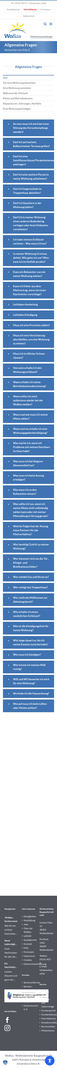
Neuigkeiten (28, 916)
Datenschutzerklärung (28, 963)
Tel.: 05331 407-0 (19, 3)
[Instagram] (7, 1028)
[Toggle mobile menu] (51, 23)
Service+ (28, 986)
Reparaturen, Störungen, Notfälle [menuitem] (22, 103)
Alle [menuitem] (5, 77)
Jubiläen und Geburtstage (46, 1003)
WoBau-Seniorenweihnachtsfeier (10, 919)
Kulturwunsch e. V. (28, 1007)
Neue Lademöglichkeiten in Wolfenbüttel (10, 942)
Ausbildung (28, 920)
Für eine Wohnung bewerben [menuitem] (19, 82)
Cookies (28, 959)
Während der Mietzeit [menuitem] (15, 93)
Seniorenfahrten (28, 982)
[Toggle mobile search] (45, 23)
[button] (5, 1062)
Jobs (26, 924)
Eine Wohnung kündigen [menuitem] (17, 108)
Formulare (28, 951)
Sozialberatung (28, 990)
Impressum (28, 955)
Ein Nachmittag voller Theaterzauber (10, 965)
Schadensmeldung (46, 1022)
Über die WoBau (28, 930)
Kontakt (28, 943)
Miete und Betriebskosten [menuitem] (18, 98)
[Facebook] (7, 1020)
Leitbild (27, 935)
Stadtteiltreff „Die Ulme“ (28, 998)
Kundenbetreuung (46, 1014)
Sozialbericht (28, 939)
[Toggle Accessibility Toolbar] (50, 1061)
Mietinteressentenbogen (41, 36)
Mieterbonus (46, 1030)
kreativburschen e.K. (28, 1063)
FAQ (26, 947)
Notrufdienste (46, 1018)
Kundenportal (46, 1010)
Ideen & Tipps (45, 993)
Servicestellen (46, 1026)
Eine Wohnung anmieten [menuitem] (17, 88)
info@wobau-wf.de (37, 3)
